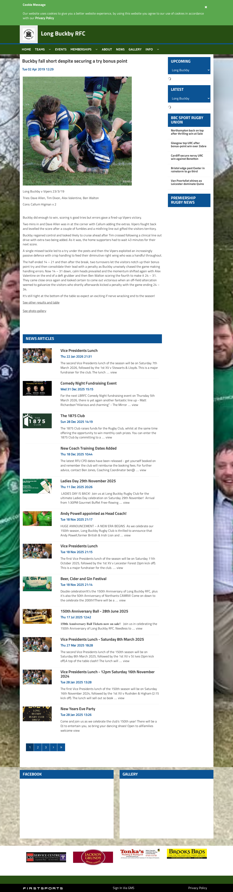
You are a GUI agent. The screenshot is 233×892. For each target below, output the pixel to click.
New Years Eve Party (77, 709)
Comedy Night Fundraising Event (88, 383)
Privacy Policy (197, 887)
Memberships (80, 49)
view (113, 372)
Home (26, 49)
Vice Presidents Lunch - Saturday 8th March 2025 (102, 639)
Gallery (135, 49)
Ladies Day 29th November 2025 (88, 481)
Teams (40, 49)
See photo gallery (34, 310)
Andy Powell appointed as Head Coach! (93, 513)
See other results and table (41, 302)
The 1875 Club (72, 415)
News (120, 49)
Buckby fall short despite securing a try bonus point (74, 60)
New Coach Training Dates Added (88, 448)
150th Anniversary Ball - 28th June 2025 (94, 611)
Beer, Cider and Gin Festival (83, 578)
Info (149, 49)
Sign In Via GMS (123, 887)
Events (60, 49)
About (107, 49)
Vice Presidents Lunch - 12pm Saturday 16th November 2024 (107, 674)
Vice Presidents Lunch (79, 350)
